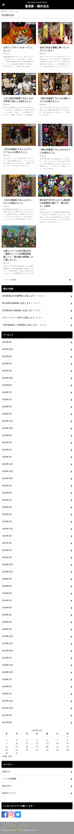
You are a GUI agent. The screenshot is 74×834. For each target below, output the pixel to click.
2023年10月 (7, 428)
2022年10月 (7, 478)
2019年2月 (7, 657)
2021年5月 (7, 535)
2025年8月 (7, 356)
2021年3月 (7, 543)
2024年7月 (7, 392)
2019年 (11, 11)
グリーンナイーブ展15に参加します (22, 317)
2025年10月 (7, 349)
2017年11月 (7, 708)
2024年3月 (7, 413)
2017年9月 (7, 715)
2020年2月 (7, 622)
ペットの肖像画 (9, 778)
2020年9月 (7, 579)
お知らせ (6, 771)
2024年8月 (7, 385)
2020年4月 (7, 607)
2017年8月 (7, 722)
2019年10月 (7, 650)
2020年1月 (7, 629)
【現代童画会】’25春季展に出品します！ (24, 325)
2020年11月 (7, 571)
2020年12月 (7, 564)
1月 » (10, 756)
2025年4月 (7, 363)
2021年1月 (7, 557)
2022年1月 (7, 521)
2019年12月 (7, 636)
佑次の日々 (7, 786)
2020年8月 (7, 586)
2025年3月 (7, 370)
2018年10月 (7, 672)
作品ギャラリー (9, 793)
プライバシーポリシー (8, 825)
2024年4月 (7, 406)
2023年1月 (7, 457)
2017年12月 (7, 701)
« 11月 (4, 756)
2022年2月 (7, 514)
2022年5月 (7, 500)
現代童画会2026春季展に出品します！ (23, 295)
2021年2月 (7, 550)
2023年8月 (7, 435)
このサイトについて (23, 825)
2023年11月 (7, 421)
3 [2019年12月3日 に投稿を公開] (16, 740)
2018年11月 (7, 665)
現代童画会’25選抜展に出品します (21, 310)
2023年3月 (7, 449)
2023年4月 (7, 442)
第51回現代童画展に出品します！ (21, 303)
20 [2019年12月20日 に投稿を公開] (47, 746)
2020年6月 (7, 593)
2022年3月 (7, 507)
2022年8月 (7, 492)
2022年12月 (7, 464)
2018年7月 (7, 679)
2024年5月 (7, 399)
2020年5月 (7, 600)
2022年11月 (7, 471)
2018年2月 (7, 686)
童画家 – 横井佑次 (37, 6)
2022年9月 (7, 485)
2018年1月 (7, 693)
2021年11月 (7, 528)
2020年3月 (7, 614)
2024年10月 (7, 378)
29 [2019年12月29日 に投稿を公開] (67, 750)
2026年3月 (7, 342)
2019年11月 (7, 643)
